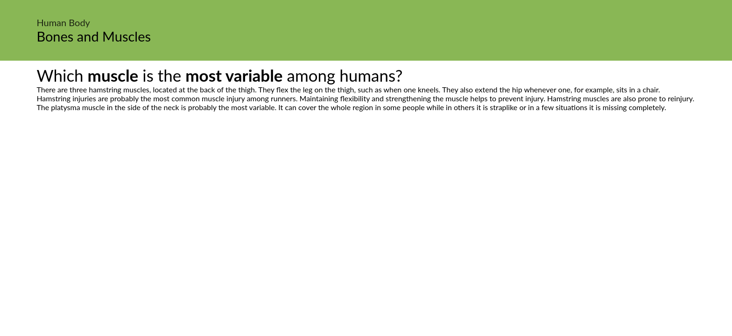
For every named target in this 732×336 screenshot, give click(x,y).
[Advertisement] (366, 199)
